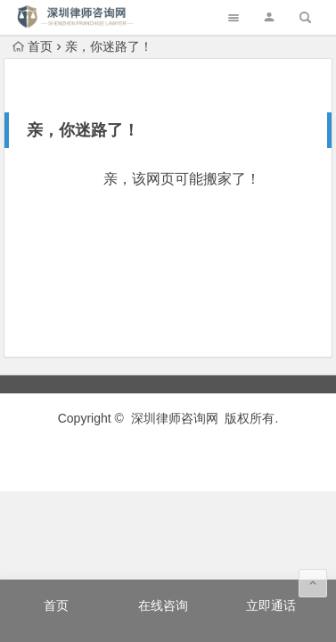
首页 (32, 46)
